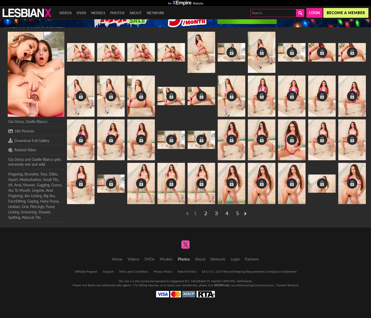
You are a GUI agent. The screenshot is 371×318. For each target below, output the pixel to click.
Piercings (37, 206)
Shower (29, 185)
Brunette (31, 174)
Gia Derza (16, 121)
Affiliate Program (86, 271)
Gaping (32, 201)
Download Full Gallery (28, 140)
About (136, 13)
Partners (252, 259)
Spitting (14, 217)
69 (10, 185)
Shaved (44, 212)
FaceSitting (17, 201)
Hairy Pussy (49, 201)
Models (98, 13)
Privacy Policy (163, 271)
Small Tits (50, 179)
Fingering (15, 174)
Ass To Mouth (19, 190)
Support (108, 271)
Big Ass (49, 196)
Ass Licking (33, 196)
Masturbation (30, 179)
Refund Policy (187, 271)
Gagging (43, 185)
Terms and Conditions (133, 271)
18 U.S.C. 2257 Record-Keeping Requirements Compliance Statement (249, 271)
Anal (17, 185)
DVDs (81, 13)
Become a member (346, 13)
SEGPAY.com (222, 285)
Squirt (13, 179)
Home (117, 259)
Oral (25, 206)
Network (155, 13)
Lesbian (14, 206)
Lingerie (38, 190)
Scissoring (29, 212)
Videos (65, 13)
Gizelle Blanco (36, 121)
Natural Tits (31, 217)
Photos (117, 13)
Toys (43, 174)
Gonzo (56, 185)
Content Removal (287, 285)
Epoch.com (94, 285)
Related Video (22, 150)
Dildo (53, 174)
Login (314, 13)
